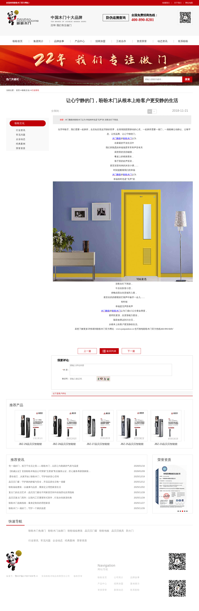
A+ (150, 111)
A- (154, 111)
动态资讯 (162, 41)
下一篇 (131, 351)
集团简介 (38, 41)
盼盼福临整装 (75, 533)
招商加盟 (100, 41)
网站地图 (189, 3)
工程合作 (121, 41)
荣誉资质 (20, 148)
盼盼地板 (104, 533)
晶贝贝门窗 (91, 533)
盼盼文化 (25, 90)
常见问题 (20, 134)
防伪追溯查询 (116, 17)
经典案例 (20, 143)
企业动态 (20, 139)
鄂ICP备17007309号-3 (26, 578)
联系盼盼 (183, 41)
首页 (18, 90)
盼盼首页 (18, 41)
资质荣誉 (142, 41)
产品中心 (80, 41)
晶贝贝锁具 (117, 533)
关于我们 (178, 3)
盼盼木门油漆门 (56, 533)
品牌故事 (59, 41)
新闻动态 (118, 592)
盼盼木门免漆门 (37, 533)
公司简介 (118, 579)
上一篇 (87, 351)
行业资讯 (35, 90)
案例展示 (135, 586)
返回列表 (109, 351)
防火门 (130, 533)
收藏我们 (166, 3)
